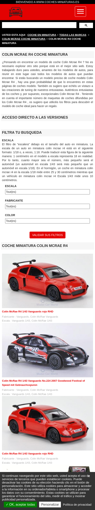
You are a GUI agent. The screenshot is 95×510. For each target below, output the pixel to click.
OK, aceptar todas (20, 504)
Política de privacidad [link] (77, 504)
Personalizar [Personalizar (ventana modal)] (50, 504)
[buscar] (39, 24)
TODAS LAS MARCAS (72, 34)
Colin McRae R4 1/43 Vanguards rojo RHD (27, 311)
